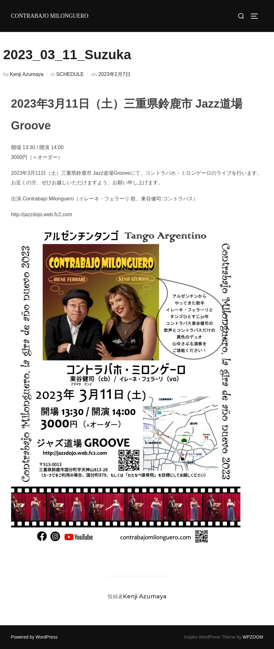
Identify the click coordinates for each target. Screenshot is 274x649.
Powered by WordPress (34, 637)
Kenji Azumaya (26, 74)
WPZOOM (253, 637)
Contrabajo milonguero (50, 16)
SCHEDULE (70, 74)
